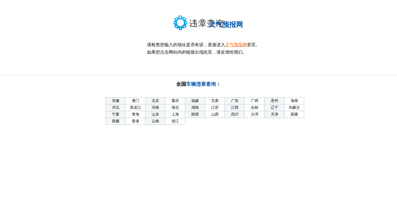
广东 (235, 100)
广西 (254, 100)
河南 (155, 107)
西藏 (115, 121)
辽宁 (274, 107)
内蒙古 (294, 107)
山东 (155, 114)
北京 (155, 100)
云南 (155, 121)
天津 (274, 114)
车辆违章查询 (201, 84)
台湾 (254, 114)
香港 (135, 121)
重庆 (175, 100)
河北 (115, 107)
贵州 (274, 100)
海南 (294, 100)
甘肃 (215, 100)
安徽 (115, 100)
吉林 (254, 107)
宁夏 (115, 114)
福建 (195, 100)
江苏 (215, 107)
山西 (215, 114)
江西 (235, 107)
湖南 (195, 107)
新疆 (294, 114)
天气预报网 (236, 44)
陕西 (195, 114)
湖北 (175, 107)
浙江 (175, 121)
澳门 (135, 100)
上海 (175, 114)
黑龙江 (135, 107)
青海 (135, 114)
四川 (235, 114)
